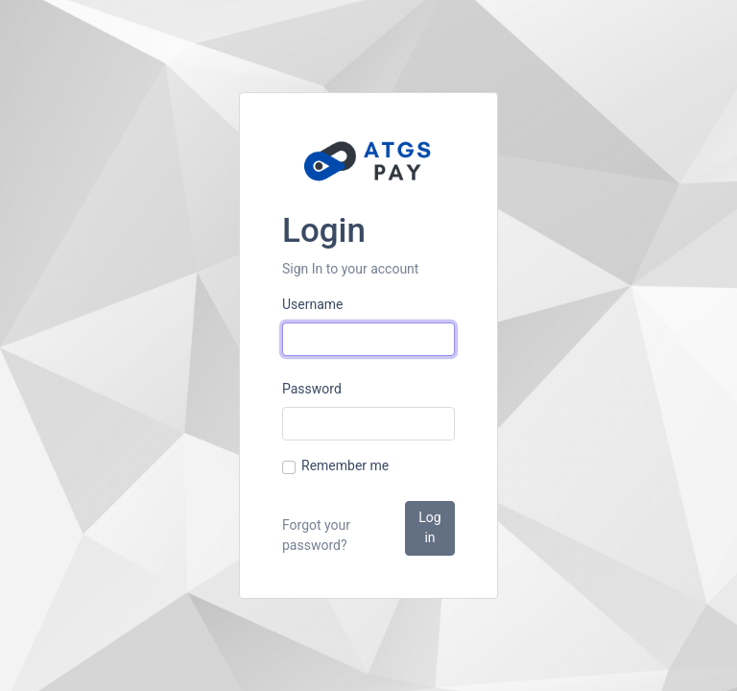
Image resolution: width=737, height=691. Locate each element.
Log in (429, 527)
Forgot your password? (316, 535)
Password (312, 388)
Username (313, 304)
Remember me (345, 465)
